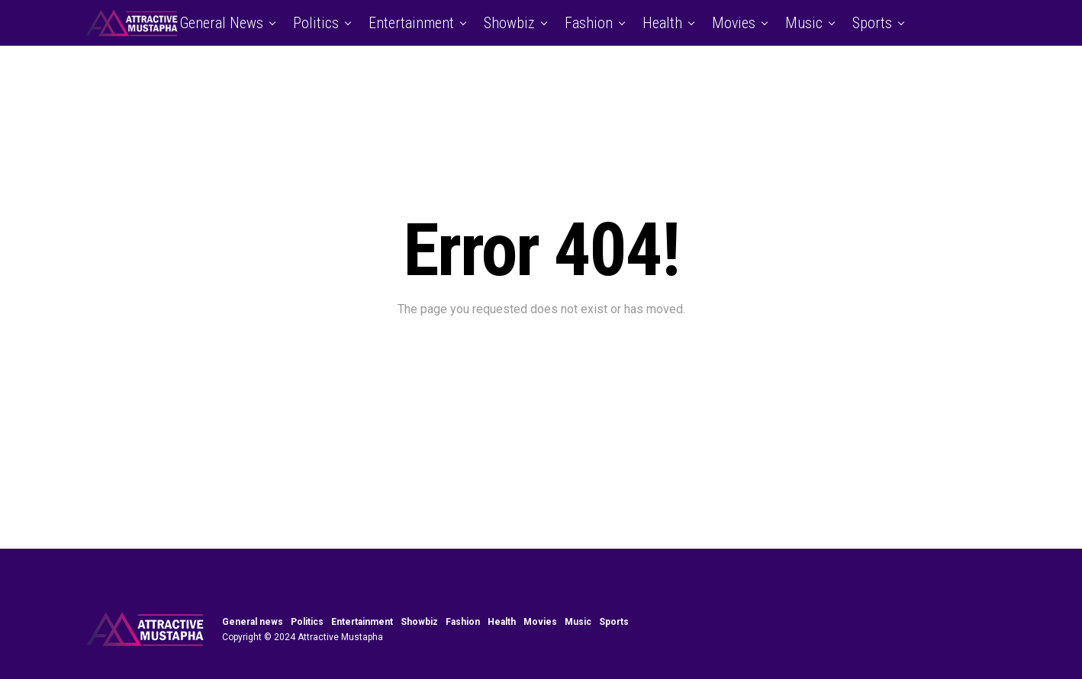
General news (221, 23)
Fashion (589, 23)
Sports (872, 23)
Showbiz (509, 23)
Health (662, 23)
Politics (316, 23)
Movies (733, 23)
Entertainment (411, 23)
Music (804, 23)
